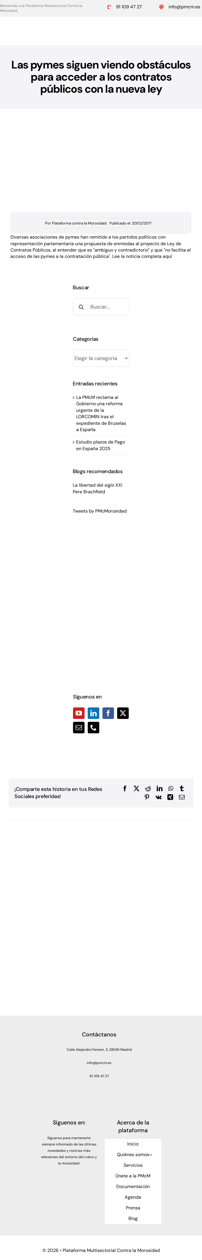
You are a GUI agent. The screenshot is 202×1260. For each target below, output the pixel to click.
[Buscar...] (101, 306)
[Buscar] (81, 306)
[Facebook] (108, 713)
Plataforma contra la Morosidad (79, 223)
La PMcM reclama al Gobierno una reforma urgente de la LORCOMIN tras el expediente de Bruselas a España (101, 413)
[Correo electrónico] (182, 797)
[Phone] (93, 727)
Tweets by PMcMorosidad (100, 511)
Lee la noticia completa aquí (142, 256)
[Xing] (170, 797)
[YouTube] (79, 713)
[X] (136, 788)
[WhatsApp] (170, 788)
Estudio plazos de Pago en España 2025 (100, 445)
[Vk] (158, 797)
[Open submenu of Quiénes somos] (150, 1154)
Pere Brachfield (89, 492)
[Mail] (79, 727)
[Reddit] (148, 788)
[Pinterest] (147, 797)
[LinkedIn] (93, 713)
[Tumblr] (182, 788)
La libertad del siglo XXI (97, 485)
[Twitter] (123, 713)
